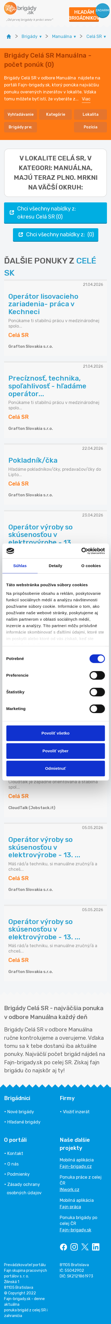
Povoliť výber (55, 751)
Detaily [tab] (55, 565)
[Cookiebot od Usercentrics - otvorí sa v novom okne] (81, 550)
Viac (86, 98)
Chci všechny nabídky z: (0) (55, 234)
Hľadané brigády (24, 1122)
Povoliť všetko (56, 733)
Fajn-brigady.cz (76, 1166)
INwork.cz (69, 1189)
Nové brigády (20, 1111)
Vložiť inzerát (76, 1111)
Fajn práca (70, 1206)
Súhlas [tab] (20, 565)
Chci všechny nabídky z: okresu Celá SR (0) (42, 212)
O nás (13, 1164)
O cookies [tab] (91, 565)
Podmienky (18, 1174)
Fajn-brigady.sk (75, 1229)
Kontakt (15, 1153)
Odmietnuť (55, 768)
